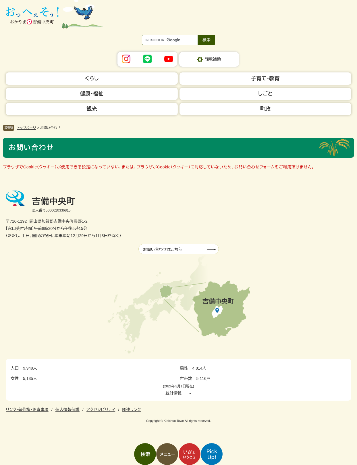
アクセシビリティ (100, 409)
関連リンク (131, 409)
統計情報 (173, 393)
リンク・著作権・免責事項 (27, 409)
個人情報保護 (67, 409)
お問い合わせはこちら (162, 249)
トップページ (26, 128)
